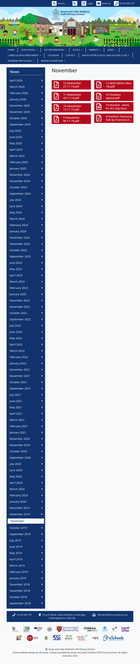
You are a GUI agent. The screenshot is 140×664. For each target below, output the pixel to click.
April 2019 (26, 559)
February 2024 (26, 225)
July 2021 (26, 395)
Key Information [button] (54, 49)
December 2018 (26, 584)
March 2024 (26, 219)
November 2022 (26, 307)
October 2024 (26, 187)
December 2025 (26, 105)
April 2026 (26, 80)
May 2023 (26, 269)
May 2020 (26, 476)
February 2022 (26, 357)
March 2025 (26, 156)
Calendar (53, 55)
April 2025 (26, 149)
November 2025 (26, 112)
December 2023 (26, 237)
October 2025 (26, 118)
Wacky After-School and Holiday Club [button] (105, 55)
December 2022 (26, 300)
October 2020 (26, 451)
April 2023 (26, 275)
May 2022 (26, 338)
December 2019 (26, 508)
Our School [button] (28, 49)
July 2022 (26, 325)
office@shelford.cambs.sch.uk (112, 614)
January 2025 (26, 168)
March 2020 (26, 489)
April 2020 (26, 483)
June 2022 (26, 332)
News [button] (110, 49)
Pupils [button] (77, 49)
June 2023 (26, 263)
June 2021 (26, 401)
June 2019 (26, 547)
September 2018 (26, 603)
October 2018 (26, 597)
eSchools (43, 652)
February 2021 (26, 426)
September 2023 (26, 256)
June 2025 (26, 137)
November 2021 (26, 376)
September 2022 (26, 319)
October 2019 (26, 528)
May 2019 (26, 553)
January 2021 (26, 432)
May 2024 (26, 212)
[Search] (63, 3)
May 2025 (26, 143)
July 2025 (26, 131)
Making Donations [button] (52, 60)
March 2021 (26, 420)
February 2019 (26, 572)
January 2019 (26, 578)
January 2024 (26, 231)
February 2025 (26, 162)
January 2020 (26, 501)
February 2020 (26, 495)
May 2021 (26, 407)
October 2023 (26, 250)
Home (11, 49)
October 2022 (26, 313)
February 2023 (26, 288)
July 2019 (26, 540)
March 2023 (26, 281)
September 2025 (26, 124)
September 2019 (26, 534)
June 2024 (26, 206)
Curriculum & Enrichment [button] (23, 55)
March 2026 (26, 87)
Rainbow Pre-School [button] (20, 60)
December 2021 (26, 369)
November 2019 (26, 514)
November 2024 (26, 181)
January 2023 (26, 294)
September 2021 (26, 388)
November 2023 (26, 244)
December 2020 (26, 439)
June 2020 (26, 470)
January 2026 (26, 99)
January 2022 (26, 363)
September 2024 (26, 193)
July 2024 (26, 200)
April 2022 (26, 344)
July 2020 (26, 464)
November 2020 (26, 445)
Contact (70, 55)
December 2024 (26, 175)
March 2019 (26, 565)
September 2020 (26, 457)
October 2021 (26, 382)
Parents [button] (94, 49)
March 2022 (26, 351)
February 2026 (26, 93)
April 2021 (26, 413)
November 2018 (26, 591)
